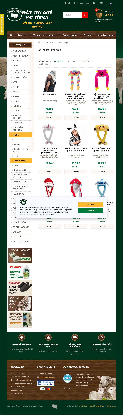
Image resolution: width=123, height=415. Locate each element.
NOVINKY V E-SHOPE (21, 241)
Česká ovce (111, 406)
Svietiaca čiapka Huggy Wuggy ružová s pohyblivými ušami (102, 96)
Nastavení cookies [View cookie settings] (18, 393)
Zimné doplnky (19, 139)
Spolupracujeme (17, 390)
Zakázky (87, 35)
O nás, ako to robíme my (21, 380)
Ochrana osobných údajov (21, 383)
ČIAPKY (16, 110)
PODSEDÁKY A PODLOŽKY (19, 128)
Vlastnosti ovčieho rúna (44, 35)
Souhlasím (90, 204)
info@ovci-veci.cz (47, 377)
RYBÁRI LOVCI (18, 194)
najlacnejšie (85, 61)
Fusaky (16, 144)
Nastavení (90, 210)
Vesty (16, 165)
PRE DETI (16, 135)
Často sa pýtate (69, 35)
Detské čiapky (19, 160)
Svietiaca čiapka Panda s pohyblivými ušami (76, 149)
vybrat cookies (36, 214)
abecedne (72, 61)
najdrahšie (43, 64)
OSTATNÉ (17, 236)
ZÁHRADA (17, 232)
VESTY (15, 82)
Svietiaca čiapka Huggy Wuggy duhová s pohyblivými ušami (75, 96)
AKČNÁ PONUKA (19, 51)
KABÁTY (16, 91)
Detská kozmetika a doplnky (21, 176)
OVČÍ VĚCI (83, 406)
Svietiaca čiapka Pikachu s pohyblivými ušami (102, 149)
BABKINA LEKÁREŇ (20, 182)
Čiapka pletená (49, 94)
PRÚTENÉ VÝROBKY (21, 227)
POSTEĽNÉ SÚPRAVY (21, 56)
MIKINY (16, 87)
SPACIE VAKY (18, 123)
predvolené (59, 61)
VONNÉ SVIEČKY (19, 222)
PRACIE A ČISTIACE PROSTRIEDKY (20, 187)
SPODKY (16, 101)
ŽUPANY (16, 96)
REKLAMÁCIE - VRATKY (20, 387)
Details (49, 117)
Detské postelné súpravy (20, 150)
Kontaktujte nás (105, 35)
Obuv (16, 156)
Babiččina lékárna (97, 406)
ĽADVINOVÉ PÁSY (20, 77)
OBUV (15, 65)
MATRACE (17, 60)
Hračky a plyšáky (20, 170)
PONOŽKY (17, 106)
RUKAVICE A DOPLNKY (18, 116)
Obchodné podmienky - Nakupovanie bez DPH (20, 375)
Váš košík (105, 13)
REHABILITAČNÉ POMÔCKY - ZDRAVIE (21, 71)
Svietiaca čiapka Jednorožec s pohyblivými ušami (49, 150)
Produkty (22, 35)
